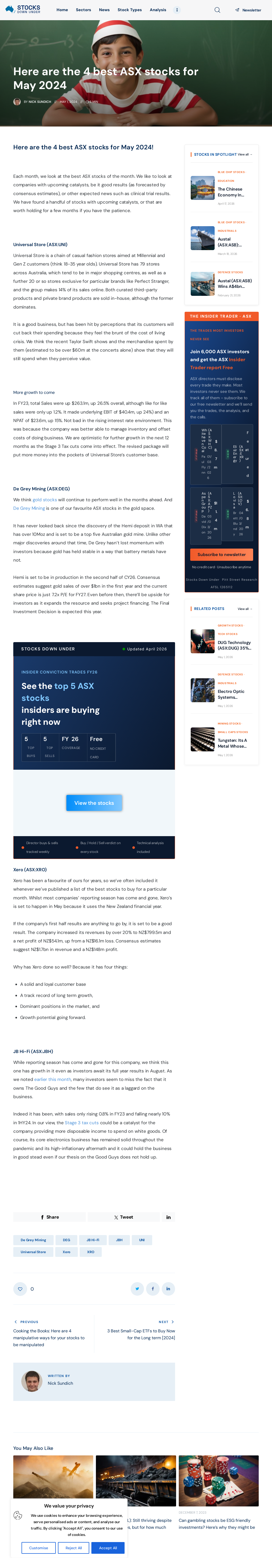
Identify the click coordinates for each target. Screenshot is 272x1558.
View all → (245, 154)
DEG (66, 1240)
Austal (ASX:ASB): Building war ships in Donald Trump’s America (234, 242)
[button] (23, 1289)
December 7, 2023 (192, 1512)
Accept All (108, 1548)
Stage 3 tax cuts (82, 1123)
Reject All (74, 1548)
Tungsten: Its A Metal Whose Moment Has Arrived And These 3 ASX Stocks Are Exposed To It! (232, 743)
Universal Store (33, 1252)
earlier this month (52, 1079)
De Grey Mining (29, 508)
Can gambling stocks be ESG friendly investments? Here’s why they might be (217, 1524)
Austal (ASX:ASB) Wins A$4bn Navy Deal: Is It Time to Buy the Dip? (235, 283)
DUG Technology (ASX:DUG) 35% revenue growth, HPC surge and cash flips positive (234, 645)
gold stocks (45, 500)
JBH (119, 1240)
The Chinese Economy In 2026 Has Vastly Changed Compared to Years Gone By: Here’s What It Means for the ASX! (233, 192)
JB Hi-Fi (93, 1240)
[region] (69, 1528)
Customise (38, 1548)
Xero (66, 1252)
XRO (90, 1252)
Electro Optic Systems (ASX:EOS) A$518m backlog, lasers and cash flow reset (235, 694)
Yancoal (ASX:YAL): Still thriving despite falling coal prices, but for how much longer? (134, 1527)
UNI (142, 1240)
